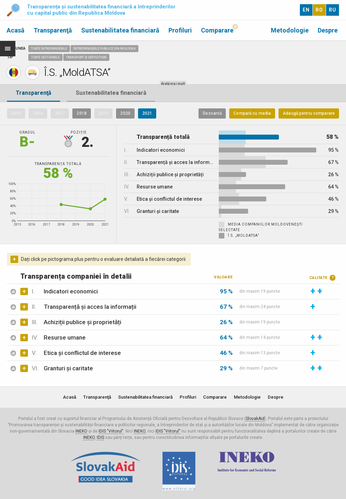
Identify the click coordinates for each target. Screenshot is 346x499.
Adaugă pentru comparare (309, 113)
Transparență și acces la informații (90, 306)
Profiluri (180, 30)
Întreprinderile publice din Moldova (104, 48)
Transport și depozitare (86, 57)
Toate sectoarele (45, 57)
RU (332, 10)
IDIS (100, 437)
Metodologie (290, 30)
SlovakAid (255, 418)
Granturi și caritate (68, 368)
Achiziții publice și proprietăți (82, 322)
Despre (328, 30)
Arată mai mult (173, 84)
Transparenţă (53, 30)
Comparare (217, 30)
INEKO (81, 431)
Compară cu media (252, 113)
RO (319, 10)
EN (306, 10)
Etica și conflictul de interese (82, 352)
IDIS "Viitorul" (111, 431)
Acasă (15, 30)
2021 (147, 113)
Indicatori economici (71, 291)
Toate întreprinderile (49, 48)
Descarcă (212, 113)
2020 (125, 113)
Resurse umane (65, 337)
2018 (81, 113)
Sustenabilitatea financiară (120, 30)
